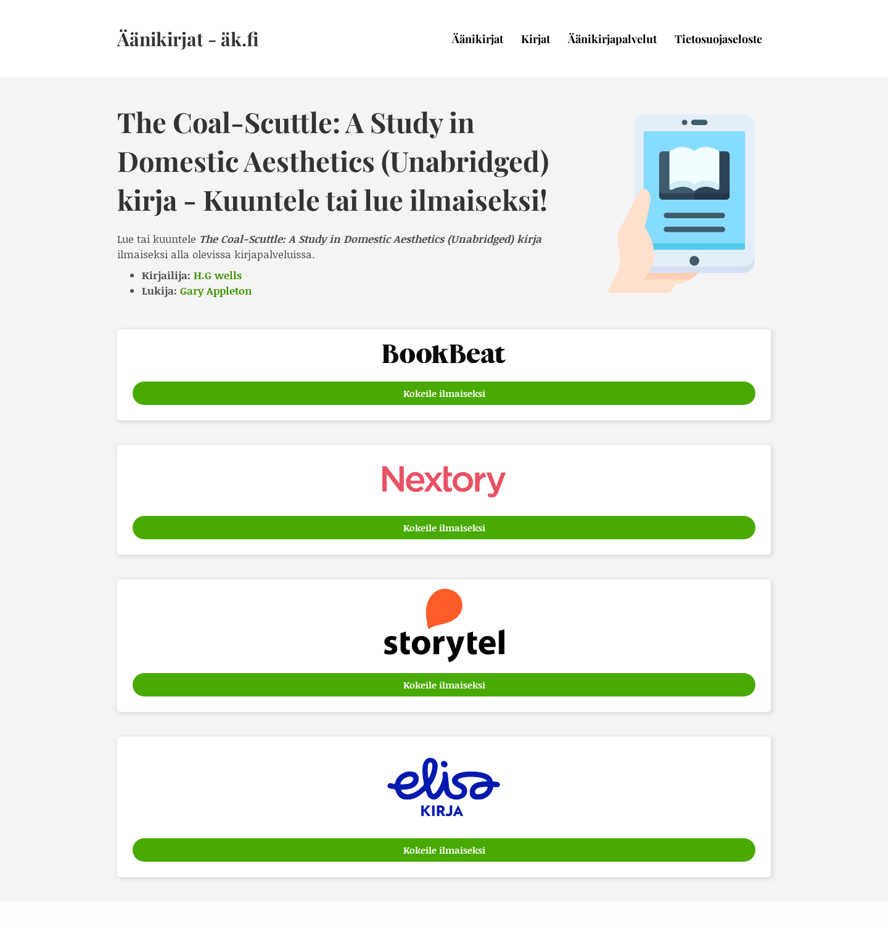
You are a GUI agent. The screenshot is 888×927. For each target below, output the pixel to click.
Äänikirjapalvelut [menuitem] (612, 38)
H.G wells (218, 274)
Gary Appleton (216, 290)
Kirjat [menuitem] (535, 38)
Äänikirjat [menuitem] (477, 38)
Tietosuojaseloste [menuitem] (718, 38)
